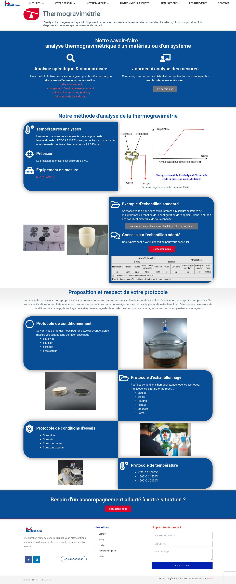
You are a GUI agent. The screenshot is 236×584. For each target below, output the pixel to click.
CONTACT (223, 3)
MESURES (36, 3)
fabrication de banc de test (70, 96)
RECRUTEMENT (198, 3)
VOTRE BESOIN (65, 3)
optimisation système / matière (70, 92)
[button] (165, 89)
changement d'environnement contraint (70, 88)
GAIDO (210, 578)
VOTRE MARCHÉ (98, 3)
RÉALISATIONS (169, 3)
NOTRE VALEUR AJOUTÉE (134, 3)
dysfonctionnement (70, 84)
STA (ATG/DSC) (45, 177)
